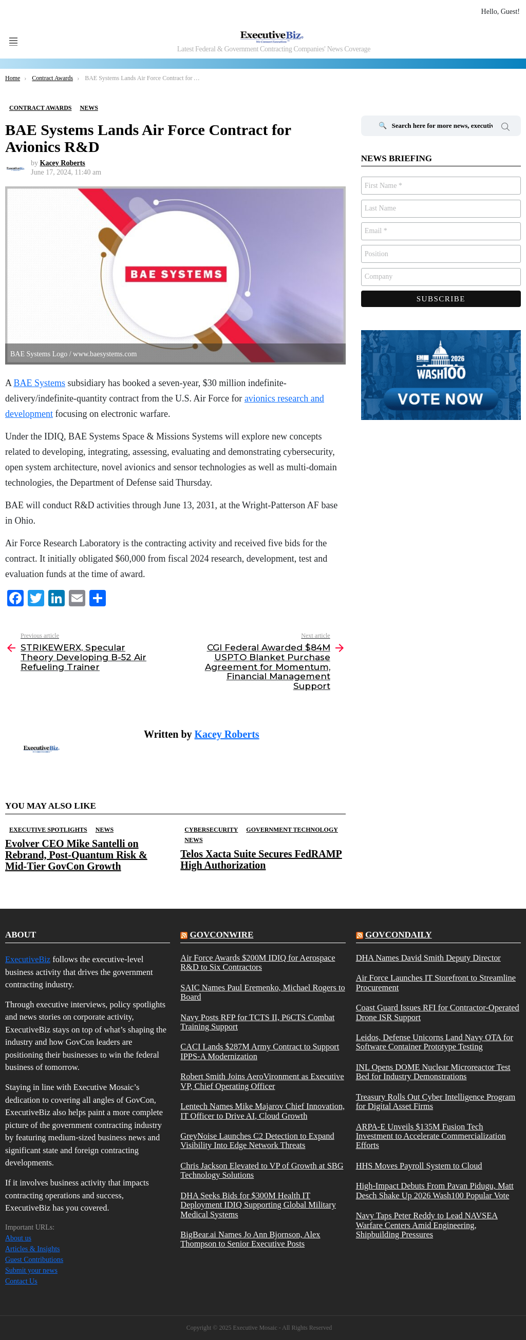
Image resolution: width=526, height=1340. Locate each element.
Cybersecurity (211, 829)
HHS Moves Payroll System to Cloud (419, 1166)
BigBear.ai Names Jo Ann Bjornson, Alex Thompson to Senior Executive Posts (250, 1239)
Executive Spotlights (48, 829)
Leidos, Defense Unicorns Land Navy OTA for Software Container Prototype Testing (434, 1042)
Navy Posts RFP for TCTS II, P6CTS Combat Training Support (257, 1022)
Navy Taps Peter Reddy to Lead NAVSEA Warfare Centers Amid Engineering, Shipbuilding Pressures (427, 1225)
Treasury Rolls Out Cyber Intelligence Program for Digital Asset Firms (436, 1102)
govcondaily (398, 935)
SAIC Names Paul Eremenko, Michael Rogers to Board (262, 992)
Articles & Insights (32, 1249)
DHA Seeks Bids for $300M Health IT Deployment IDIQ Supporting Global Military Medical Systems (258, 1205)
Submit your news (31, 1270)
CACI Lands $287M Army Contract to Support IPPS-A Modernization (259, 1051)
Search (505, 128)
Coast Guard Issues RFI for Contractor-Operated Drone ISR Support (437, 1012)
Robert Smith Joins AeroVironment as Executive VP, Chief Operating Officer (262, 1081)
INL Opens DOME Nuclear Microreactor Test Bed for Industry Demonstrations (433, 1072)
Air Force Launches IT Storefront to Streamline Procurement (436, 982)
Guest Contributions (34, 1260)
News (105, 829)
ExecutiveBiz (27, 959)
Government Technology (292, 829)
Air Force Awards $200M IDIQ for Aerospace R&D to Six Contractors (257, 962)
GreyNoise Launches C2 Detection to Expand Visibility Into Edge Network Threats (257, 1141)
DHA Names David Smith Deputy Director (428, 958)
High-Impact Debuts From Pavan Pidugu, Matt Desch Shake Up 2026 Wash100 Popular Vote (435, 1190)
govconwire (222, 935)
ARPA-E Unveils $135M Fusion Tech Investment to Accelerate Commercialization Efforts (431, 1136)
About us (18, 1238)
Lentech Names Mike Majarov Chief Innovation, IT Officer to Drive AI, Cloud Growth (262, 1111)
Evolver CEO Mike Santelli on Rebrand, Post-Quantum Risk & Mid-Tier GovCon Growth (76, 855)
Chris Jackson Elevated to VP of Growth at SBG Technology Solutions (261, 1170)
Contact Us (21, 1281)
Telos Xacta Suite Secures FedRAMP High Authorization (261, 859)
